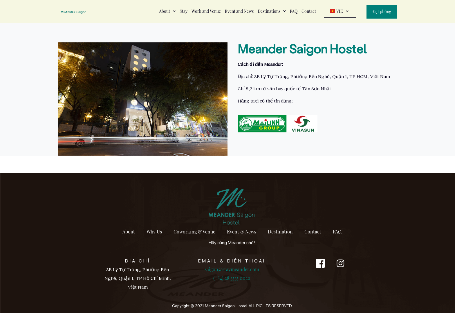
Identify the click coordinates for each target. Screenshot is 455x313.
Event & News (241, 232)
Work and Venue (206, 11)
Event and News (239, 11)
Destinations (272, 11)
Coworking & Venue (194, 232)
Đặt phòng (382, 11)
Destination (280, 232)
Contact (308, 11)
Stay (183, 11)
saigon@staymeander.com (232, 269)
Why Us (154, 232)
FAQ (293, 11)
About (167, 11)
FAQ (337, 232)
